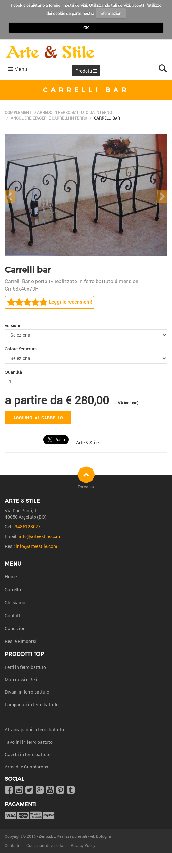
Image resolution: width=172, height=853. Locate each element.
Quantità (13, 372)
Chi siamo (15, 602)
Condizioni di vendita (44, 845)
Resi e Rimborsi (20, 641)
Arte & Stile (87, 442)
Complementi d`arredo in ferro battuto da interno (58, 112)
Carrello (13, 589)
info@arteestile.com (39, 536)
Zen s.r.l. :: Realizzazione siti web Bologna (75, 836)
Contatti (13, 615)
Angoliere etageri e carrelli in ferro (49, 118)
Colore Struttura (21, 348)
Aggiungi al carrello (38, 417)
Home (11, 576)
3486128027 (28, 527)
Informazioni (110, 13)
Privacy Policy (83, 845)
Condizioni (16, 628)
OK (86, 27)
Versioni (12, 325)
